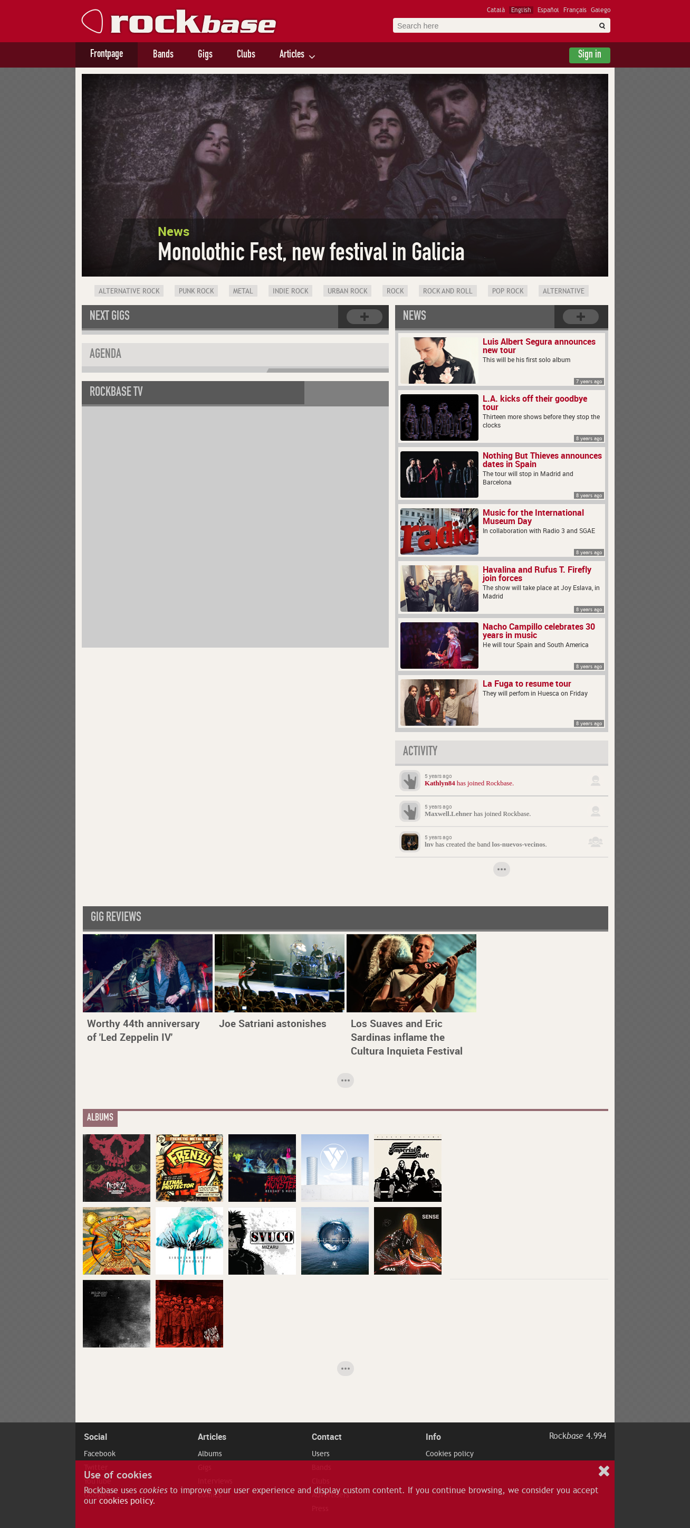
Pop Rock (507, 291)
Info (433, 1436)
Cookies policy (450, 1453)
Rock (395, 291)
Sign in (589, 55)
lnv (429, 844)
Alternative (563, 291)
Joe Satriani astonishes (273, 1023)
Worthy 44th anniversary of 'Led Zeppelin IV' (143, 1030)
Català (496, 10)
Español (548, 10)
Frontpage (106, 55)
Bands (163, 55)
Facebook (100, 1453)
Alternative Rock (129, 291)
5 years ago (438, 776)
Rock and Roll (448, 291)
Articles (292, 55)
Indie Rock (290, 291)
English (521, 10)
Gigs (205, 55)
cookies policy (125, 1501)
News (414, 317)
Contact (327, 1436)
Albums (210, 1453)
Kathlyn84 (440, 783)
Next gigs (110, 317)
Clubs (246, 55)
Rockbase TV (116, 393)
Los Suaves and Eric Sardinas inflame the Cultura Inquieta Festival (407, 1037)
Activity (420, 752)
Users (321, 1453)
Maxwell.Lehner (448, 814)
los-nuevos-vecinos (518, 844)
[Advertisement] (529, 1200)
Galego (600, 10)
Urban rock (347, 291)
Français (575, 10)
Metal (243, 291)
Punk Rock (196, 291)
